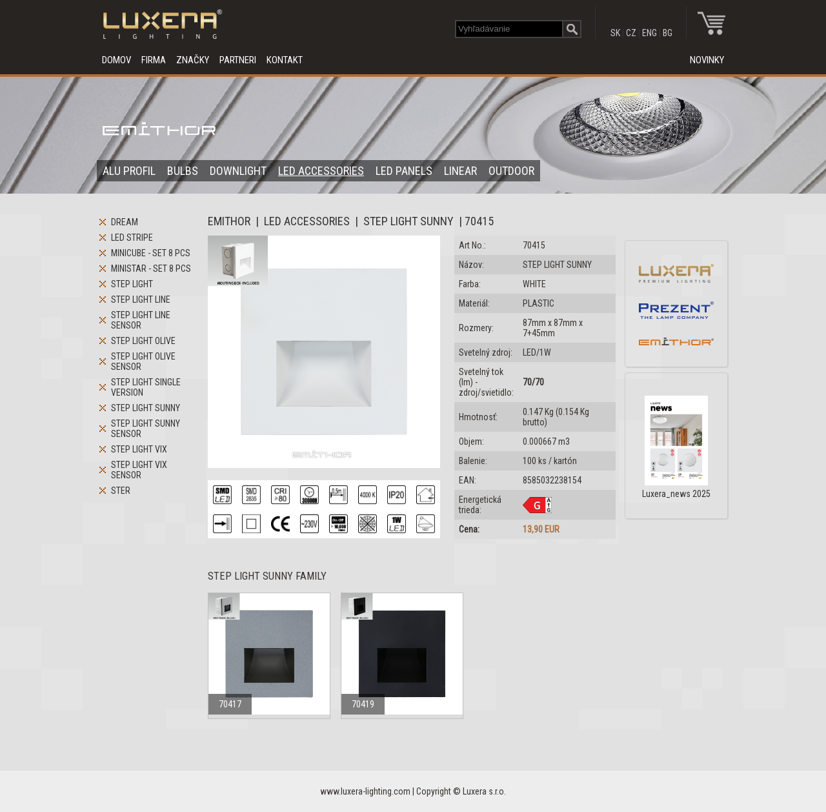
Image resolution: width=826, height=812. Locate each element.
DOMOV (116, 60)
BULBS (182, 171)
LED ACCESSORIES (321, 171)
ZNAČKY (192, 60)
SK (615, 33)
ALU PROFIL (129, 171)
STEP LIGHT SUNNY (145, 408)
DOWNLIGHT (238, 171)
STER (120, 490)
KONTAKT (285, 60)
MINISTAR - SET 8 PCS (151, 268)
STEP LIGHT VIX (139, 449)
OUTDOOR (511, 171)
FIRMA (153, 60)
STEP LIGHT (132, 284)
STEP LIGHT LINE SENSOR (140, 320)
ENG (649, 33)
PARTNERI (237, 60)
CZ (631, 33)
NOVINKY (707, 60)
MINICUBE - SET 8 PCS (150, 253)
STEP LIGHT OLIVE (143, 341)
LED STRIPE (132, 237)
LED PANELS (404, 171)
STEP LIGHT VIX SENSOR (139, 470)
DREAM (124, 222)
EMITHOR (229, 221)
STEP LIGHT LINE (140, 299)
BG (667, 33)
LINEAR (460, 171)
